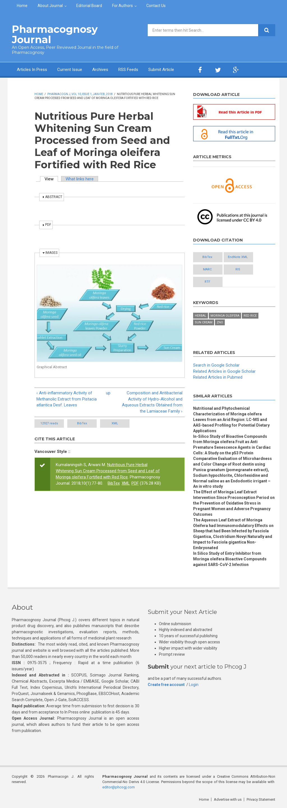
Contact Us (156, 5)
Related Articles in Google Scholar (224, 371)
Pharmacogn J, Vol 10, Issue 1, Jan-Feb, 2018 (80, 94)
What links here (80, 178)
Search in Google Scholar (216, 365)
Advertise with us (228, 799)
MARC (207, 269)
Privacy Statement (261, 799)
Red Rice (250, 315)
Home (22, 5)
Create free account (166, 684)
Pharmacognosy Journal (55, 34)
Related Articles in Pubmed (217, 377)
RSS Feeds (128, 69)
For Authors (122, 5)
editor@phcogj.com (118, 787)
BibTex (82, 423)
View (51, 178)
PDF (135, 483)
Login (193, 684)
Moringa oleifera (224, 315)
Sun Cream (203, 322)
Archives (100, 69)
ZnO (220, 322)
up (108, 392)
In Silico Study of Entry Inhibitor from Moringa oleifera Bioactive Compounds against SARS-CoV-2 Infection (230, 559)
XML (115, 423)
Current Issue (69, 69)
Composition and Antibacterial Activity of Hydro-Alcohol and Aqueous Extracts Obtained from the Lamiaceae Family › (152, 402)
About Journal (50, 5)
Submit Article (161, 69)
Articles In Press (32, 69)
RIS (237, 269)
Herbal (200, 315)
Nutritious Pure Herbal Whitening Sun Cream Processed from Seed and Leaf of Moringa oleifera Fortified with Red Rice (108, 471)
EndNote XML (238, 257)
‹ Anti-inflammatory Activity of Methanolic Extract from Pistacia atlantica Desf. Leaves (66, 399)
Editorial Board (89, 5)
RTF (207, 282)
